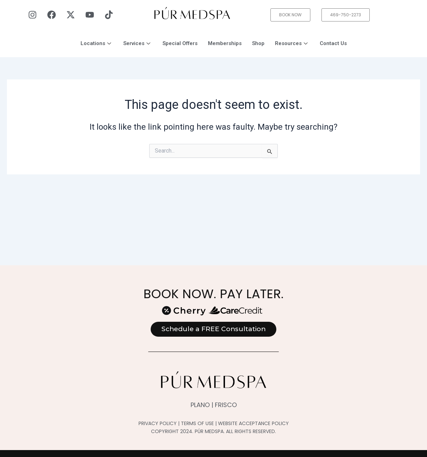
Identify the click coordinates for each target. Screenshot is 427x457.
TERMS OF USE (197, 423)
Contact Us (333, 43)
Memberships (225, 43)
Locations (97, 43)
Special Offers (180, 43)
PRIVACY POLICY (158, 423)
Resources (292, 43)
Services (137, 43)
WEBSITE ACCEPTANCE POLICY (253, 423)
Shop (258, 43)
